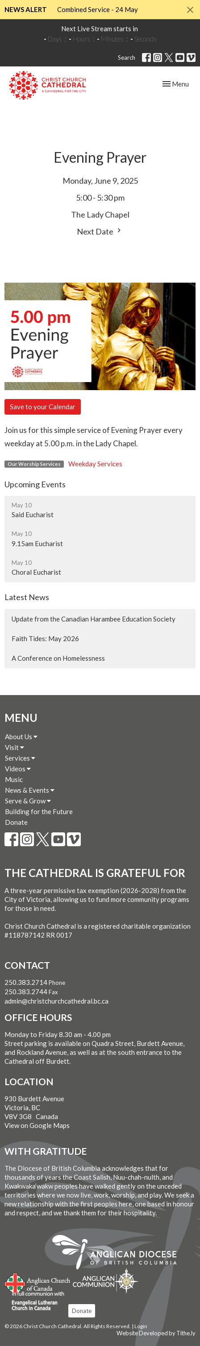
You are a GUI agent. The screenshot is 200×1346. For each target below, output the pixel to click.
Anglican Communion (105, 1280)
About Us (21, 737)
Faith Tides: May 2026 (45, 638)
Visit (14, 747)
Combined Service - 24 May (97, 9)
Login (140, 1326)
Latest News (26, 597)
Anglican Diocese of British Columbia (119, 1254)
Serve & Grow (28, 801)
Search (126, 57)
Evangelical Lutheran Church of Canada (34, 1301)
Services (20, 758)
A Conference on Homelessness (58, 658)
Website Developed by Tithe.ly (156, 1333)
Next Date (100, 231)
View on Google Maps (37, 1125)
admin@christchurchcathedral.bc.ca (56, 1001)
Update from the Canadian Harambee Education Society (93, 619)
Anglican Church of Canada (37, 1282)
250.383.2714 (25, 982)
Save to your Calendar (42, 407)
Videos (18, 769)
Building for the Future (39, 811)
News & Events (29, 790)
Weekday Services (95, 464)
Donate (16, 822)
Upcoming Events (35, 484)
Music (14, 779)
